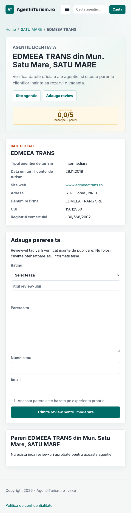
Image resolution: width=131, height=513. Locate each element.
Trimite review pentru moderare (65, 412)
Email (65, 386)
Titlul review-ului (65, 293)
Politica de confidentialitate (29, 505)
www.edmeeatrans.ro (84, 185)
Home (11, 29)
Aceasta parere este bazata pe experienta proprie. (59, 400)
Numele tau (65, 364)
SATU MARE (31, 29)
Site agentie (26, 95)
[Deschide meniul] (65, 9)
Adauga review (59, 95)
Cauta (117, 9)
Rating (65, 272)
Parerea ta (65, 328)
